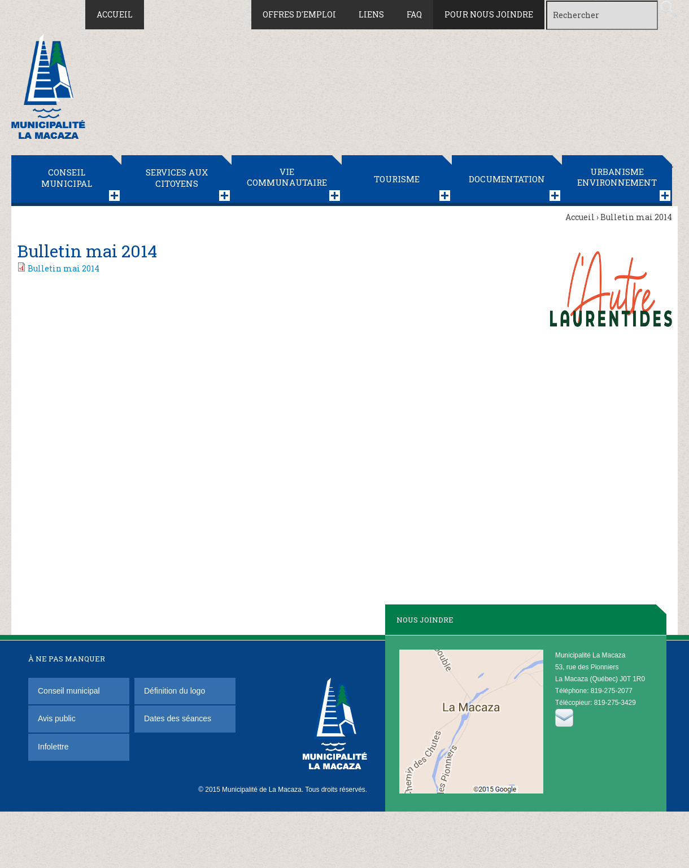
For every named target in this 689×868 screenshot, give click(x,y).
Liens (371, 14)
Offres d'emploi (299, 14)
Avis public (57, 718)
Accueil (115, 14)
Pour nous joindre (488, 14)
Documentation (507, 179)
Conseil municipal (66, 177)
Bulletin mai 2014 (63, 268)
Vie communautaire (287, 177)
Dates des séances (177, 718)
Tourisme (397, 179)
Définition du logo (175, 690)
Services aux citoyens (177, 177)
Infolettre (53, 746)
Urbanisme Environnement (617, 177)
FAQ (414, 14)
